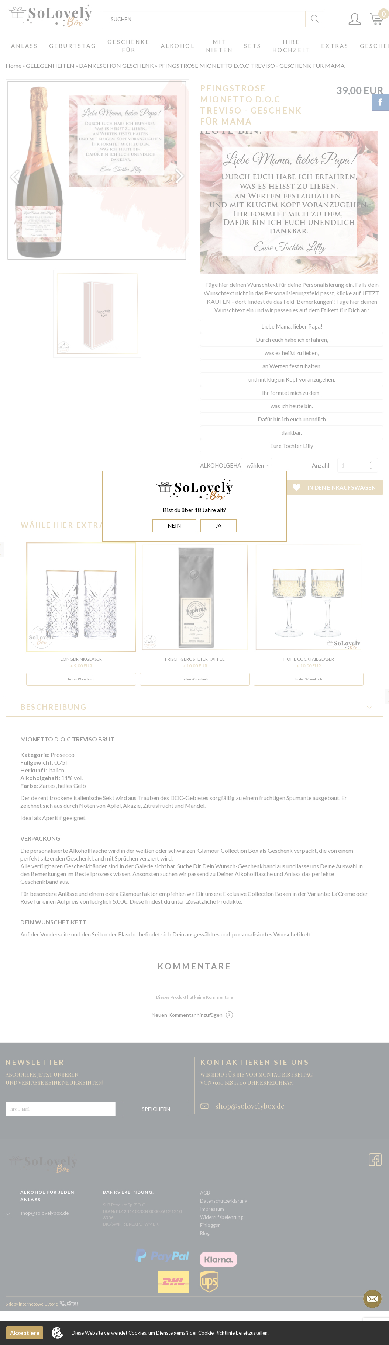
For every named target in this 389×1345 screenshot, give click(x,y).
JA (218, 525)
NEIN (174, 525)
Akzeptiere (24, 1333)
